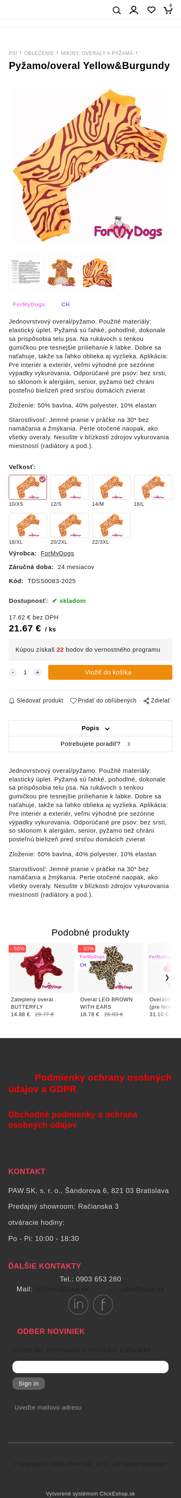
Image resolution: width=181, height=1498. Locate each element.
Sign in (29, 1383)
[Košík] (170, 10)
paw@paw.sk (143, 1289)
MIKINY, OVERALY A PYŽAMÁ (97, 53)
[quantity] (25, 672)
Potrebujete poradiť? (90, 744)
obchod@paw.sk (62, 1289)
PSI (13, 53)
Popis (90, 728)
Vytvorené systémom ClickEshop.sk (90, 1494)
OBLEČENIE (39, 53)
